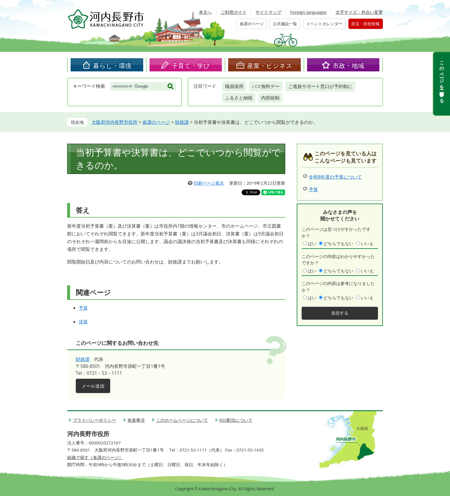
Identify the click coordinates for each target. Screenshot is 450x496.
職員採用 (234, 86)
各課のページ (252, 23)
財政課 (182, 122)
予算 (83, 308)
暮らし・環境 (112, 65)
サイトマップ (268, 12)
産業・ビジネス (269, 65)
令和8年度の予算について (335, 177)
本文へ (205, 12)
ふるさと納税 (239, 98)
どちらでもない (338, 243)
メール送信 (93, 386)
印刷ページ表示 (209, 183)
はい (312, 243)
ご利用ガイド (234, 12)
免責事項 (136, 420)
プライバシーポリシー (94, 420)
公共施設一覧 (285, 23)
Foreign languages (308, 12)
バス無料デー (266, 86)
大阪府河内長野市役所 (114, 122)
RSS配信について (236, 420)
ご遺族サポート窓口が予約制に (320, 86)
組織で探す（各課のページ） (95, 457)
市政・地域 (348, 65)
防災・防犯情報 (366, 23)
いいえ (367, 243)
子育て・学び (191, 65)
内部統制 (270, 98)
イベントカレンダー (324, 23)
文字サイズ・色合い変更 (359, 12)
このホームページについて (182, 420)
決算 (83, 322)
